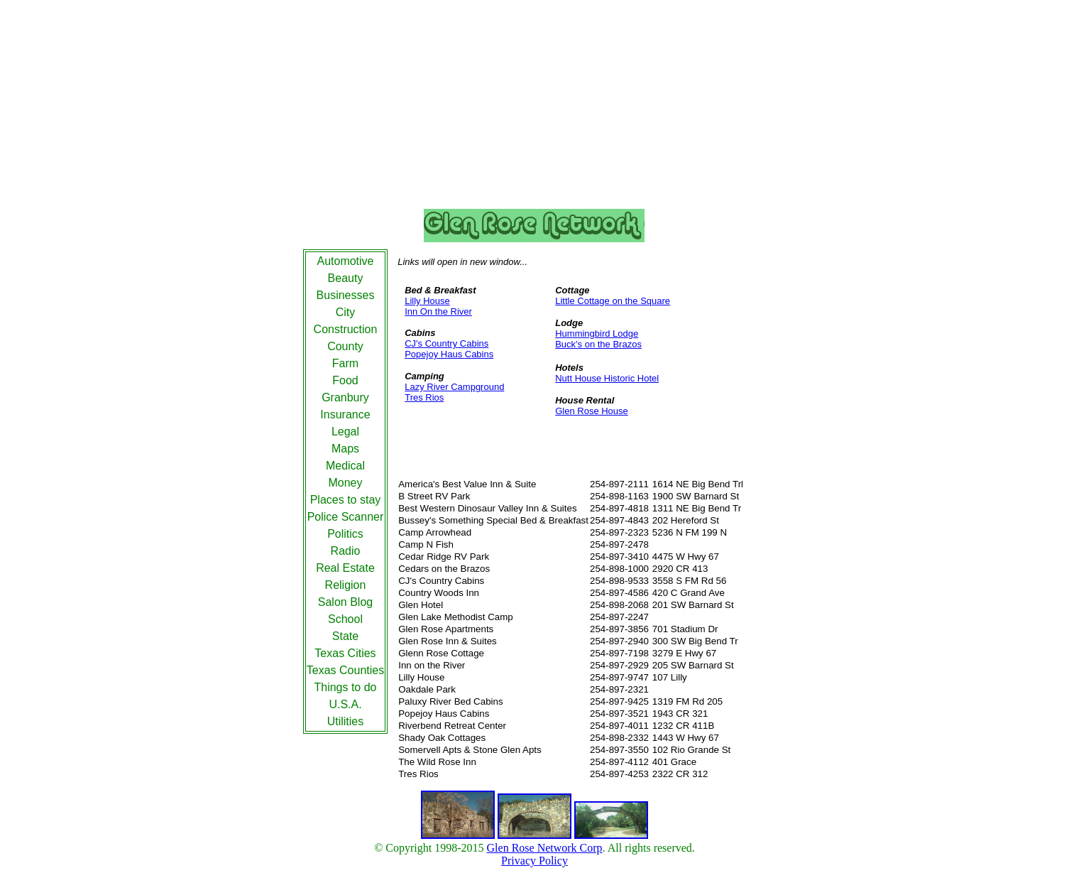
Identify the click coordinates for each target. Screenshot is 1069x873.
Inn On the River (438, 311)
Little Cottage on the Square (612, 300)
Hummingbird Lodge (596, 333)
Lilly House (427, 300)
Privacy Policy (534, 861)
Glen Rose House (591, 411)
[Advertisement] (534, 107)
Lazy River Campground (454, 386)
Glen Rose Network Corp (545, 848)
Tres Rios (424, 397)
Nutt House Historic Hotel (607, 378)
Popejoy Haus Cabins (449, 354)
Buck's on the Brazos (598, 344)
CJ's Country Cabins (446, 343)
